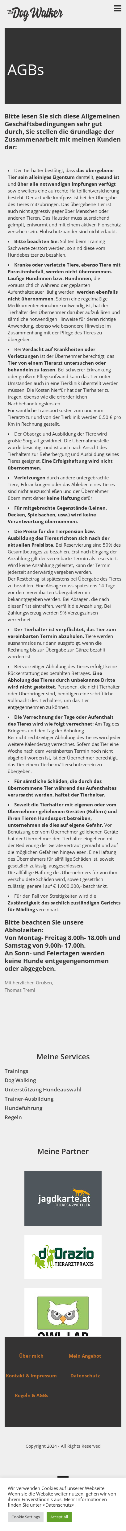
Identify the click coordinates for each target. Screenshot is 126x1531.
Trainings (16, 1070)
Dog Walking (20, 1080)
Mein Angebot (85, 1356)
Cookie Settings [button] (25, 1517)
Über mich (31, 1356)
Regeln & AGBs (31, 1395)
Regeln (13, 1117)
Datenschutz (85, 1375)
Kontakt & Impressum (31, 1375)
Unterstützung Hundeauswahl (43, 1089)
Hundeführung (23, 1107)
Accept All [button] (59, 1517)
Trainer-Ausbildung (29, 1098)
